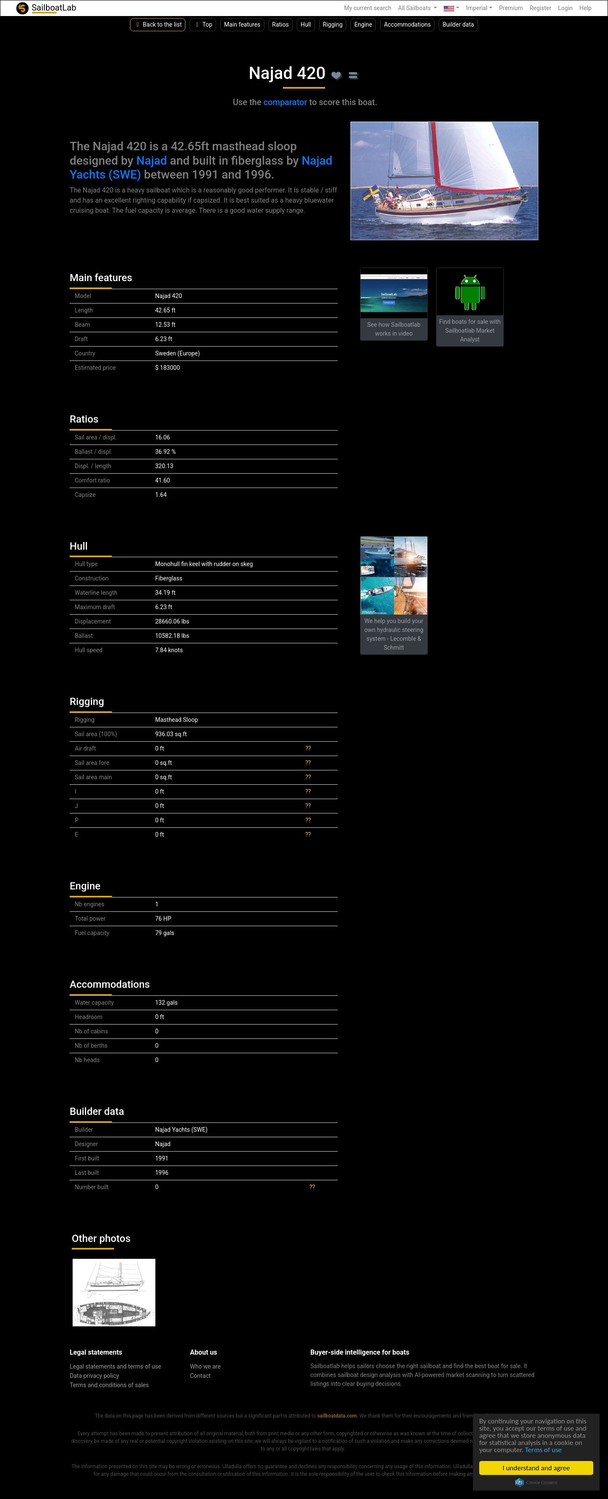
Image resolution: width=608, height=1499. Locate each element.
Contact (200, 1375)
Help (585, 8)
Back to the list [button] (158, 24)
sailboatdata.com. (337, 1416)
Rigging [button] (333, 24)
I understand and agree (536, 1468)
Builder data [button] (458, 24)
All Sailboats (415, 8)
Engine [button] (363, 24)
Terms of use (543, 1450)
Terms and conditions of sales (109, 1385)
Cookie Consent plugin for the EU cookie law (536, 1482)
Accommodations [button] (407, 24)
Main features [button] (242, 24)
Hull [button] (306, 24)
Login (565, 8)
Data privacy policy (94, 1375)
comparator (285, 102)
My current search (367, 8)
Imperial (477, 8)
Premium (511, 8)
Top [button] (202, 24)
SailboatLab (45, 8)
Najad (151, 161)
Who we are (205, 1366)
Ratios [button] (280, 24)
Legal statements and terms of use (115, 1366)
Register (540, 8)
